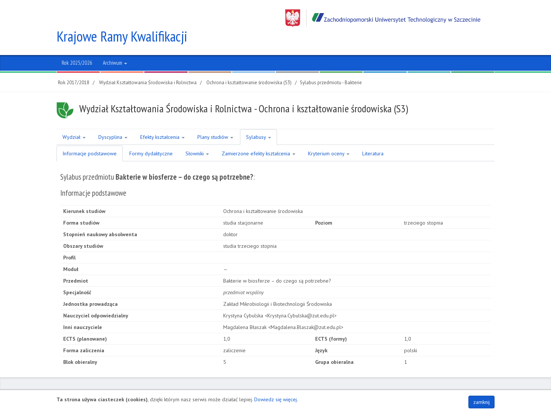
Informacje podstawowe (89, 136)
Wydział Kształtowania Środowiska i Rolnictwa (148, 65)
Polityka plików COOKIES (466, 386)
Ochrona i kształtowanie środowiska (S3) (249, 65)
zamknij (481, 402)
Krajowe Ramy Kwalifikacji (123, 18)
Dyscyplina (112, 119)
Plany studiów (215, 119)
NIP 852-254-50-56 (287, 386)
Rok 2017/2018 (73, 65)
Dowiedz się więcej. (276, 399)
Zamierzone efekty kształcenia (258, 136)
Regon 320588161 (331, 386)
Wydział (74, 119)
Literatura (373, 136)
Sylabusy (258, 119)
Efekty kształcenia (162, 119)
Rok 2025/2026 (77, 45)
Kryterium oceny (329, 136)
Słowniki (197, 136)
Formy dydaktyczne (151, 136)
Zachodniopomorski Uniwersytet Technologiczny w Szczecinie (382, 18)
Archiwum (115, 45)
